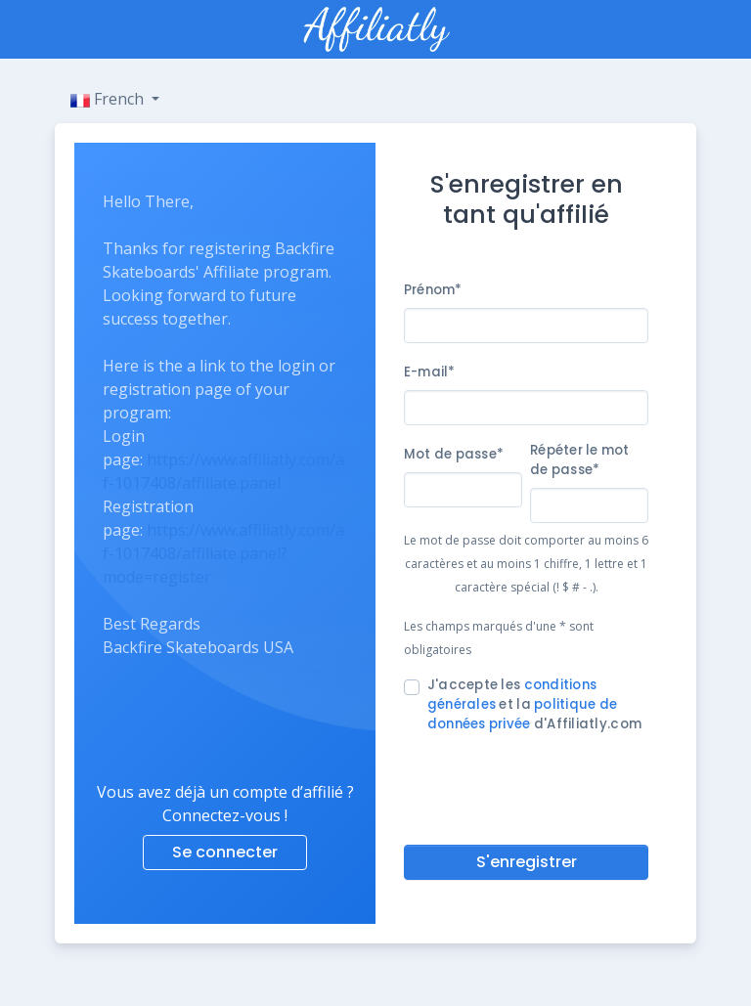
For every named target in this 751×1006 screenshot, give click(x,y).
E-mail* (430, 372)
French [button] (109, 98)
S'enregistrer (526, 862)
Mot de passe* (454, 454)
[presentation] (552, 785)
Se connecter (225, 852)
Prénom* (433, 290)
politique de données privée (522, 714)
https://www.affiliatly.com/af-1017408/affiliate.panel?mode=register (223, 553)
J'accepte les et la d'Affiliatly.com (534, 704)
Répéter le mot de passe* (580, 460)
